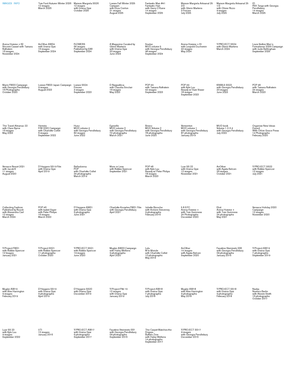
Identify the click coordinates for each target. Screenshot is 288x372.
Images (7, 4)
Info (17, 4)
